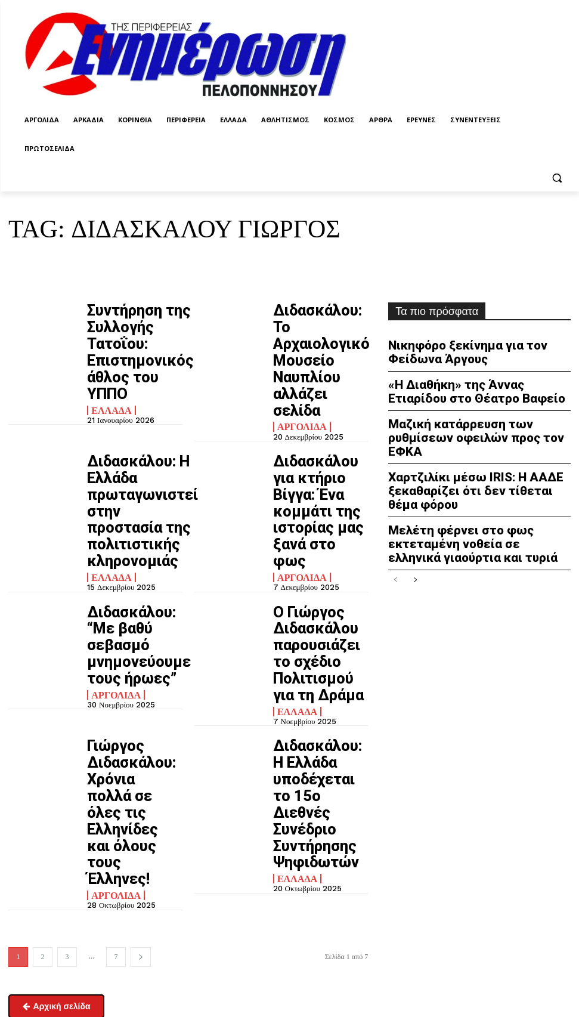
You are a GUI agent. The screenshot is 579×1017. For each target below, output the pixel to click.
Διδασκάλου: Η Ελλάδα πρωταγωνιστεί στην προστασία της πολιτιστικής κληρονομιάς (134, 409)
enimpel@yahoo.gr (39, 906)
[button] (557, 177)
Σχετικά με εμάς (35, 968)
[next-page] (141, 690)
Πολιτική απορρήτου (347, 872)
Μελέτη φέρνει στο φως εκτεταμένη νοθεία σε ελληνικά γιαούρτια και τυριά (478, 503)
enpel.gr (335, 949)
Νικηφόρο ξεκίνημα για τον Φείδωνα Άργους (477, 349)
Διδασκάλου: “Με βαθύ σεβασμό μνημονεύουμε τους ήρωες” (133, 494)
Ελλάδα (108, 352)
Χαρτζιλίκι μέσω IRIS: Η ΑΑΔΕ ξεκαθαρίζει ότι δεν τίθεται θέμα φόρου (469, 458)
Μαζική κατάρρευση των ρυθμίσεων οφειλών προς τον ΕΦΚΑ (475, 418)
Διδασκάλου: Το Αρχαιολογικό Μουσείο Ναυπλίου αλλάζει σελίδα (317, 323)
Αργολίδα (298, 352)
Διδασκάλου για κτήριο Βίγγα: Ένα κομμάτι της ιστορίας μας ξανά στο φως (315, 403)
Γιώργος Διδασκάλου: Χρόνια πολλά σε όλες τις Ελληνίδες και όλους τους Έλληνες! (133, 590)
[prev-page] (395, 536)
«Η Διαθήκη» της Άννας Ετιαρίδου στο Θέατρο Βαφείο (470, 384)
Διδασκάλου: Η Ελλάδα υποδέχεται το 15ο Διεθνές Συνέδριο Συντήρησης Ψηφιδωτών (318, 590)
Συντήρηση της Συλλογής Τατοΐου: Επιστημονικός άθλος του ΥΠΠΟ (130, 323)
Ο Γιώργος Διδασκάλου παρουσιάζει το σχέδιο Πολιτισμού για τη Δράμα (318, 499)
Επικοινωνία (27, 937)
